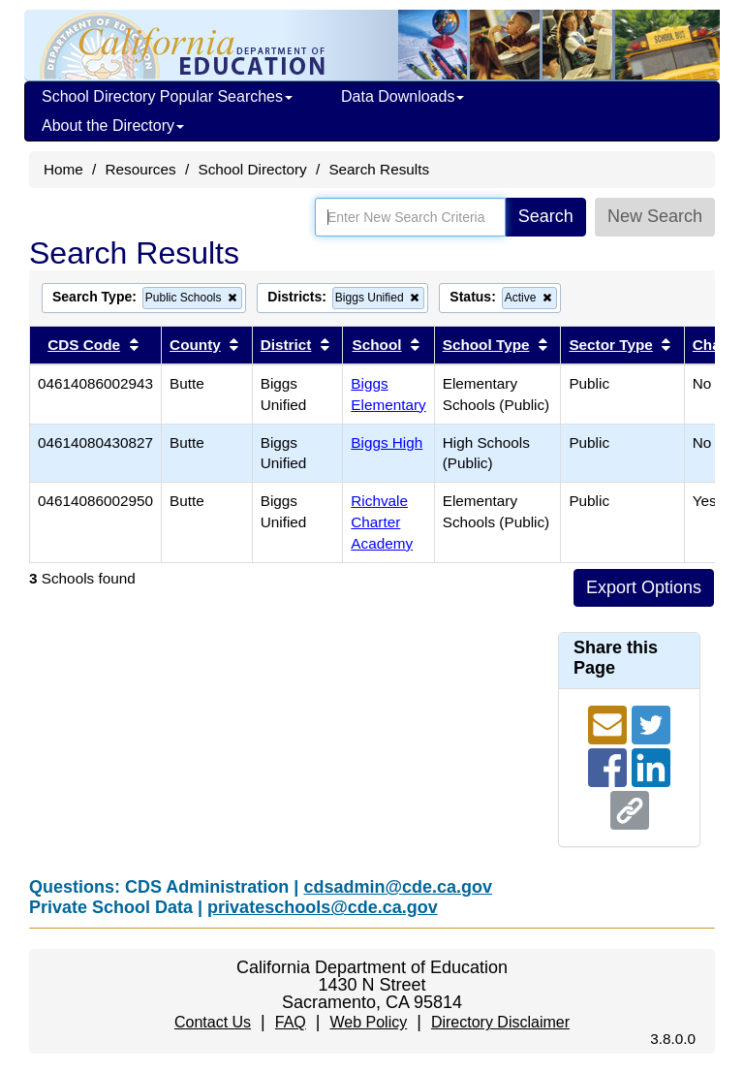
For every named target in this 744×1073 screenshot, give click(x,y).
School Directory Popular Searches (167, 96)
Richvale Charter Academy (382, 522)
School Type (486, 344)
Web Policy (368, 1022)
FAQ (290, 1022)
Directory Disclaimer (500, 1022)
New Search (654, 216)
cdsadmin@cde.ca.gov (397, 887)
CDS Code (83, 344)
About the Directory (113, 125)
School (377, 344)
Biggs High (386, 442)
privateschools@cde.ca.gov (322, 907)
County (195, 344)
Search (546, 216)
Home (63, 169)
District (286, 344)
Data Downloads (402, 96)
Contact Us (212, 1022)
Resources (141, 169)
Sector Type (610, 344)
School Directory (252, 169)
